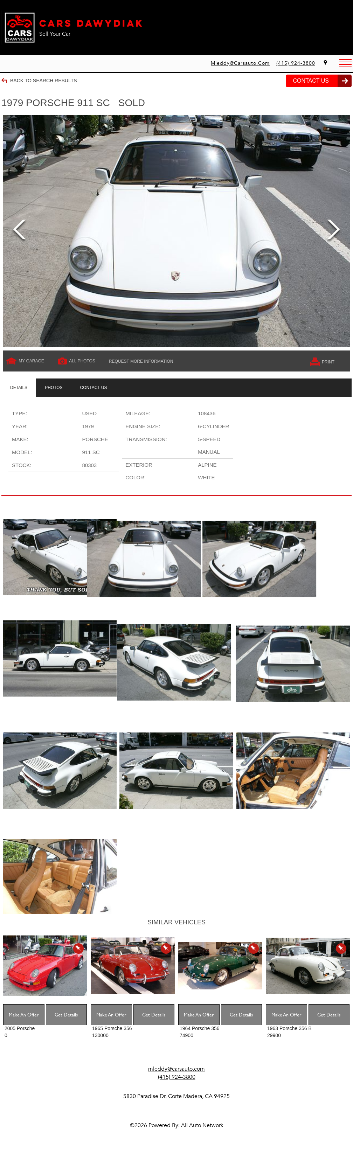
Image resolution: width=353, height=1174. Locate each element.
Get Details (66, 1032)
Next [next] (333, 231)
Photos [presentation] (53, 387)
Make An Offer (24, 1032)
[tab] (18, 387)
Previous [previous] (19, 231)
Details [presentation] (18, 387)
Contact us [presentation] (93, 387)
